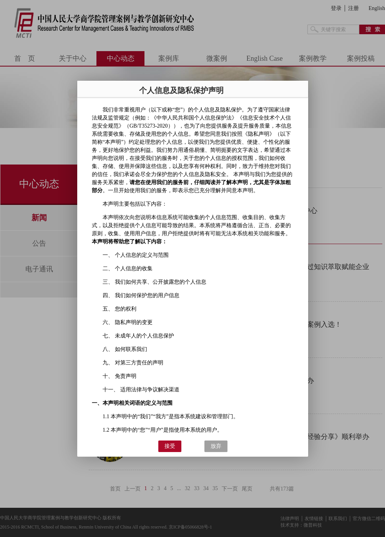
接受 (169, 446)
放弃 (215, 446)
